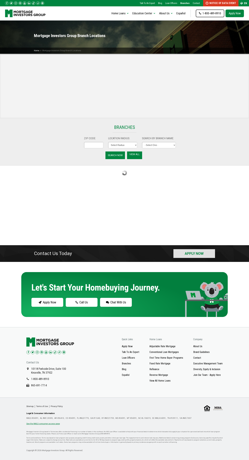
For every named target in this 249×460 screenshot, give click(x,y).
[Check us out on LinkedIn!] (29, 3)
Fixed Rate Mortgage (159, 363)
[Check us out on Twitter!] (11, 3)
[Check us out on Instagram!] (15, 3)
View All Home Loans (160, 380)
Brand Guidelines (201, 352)
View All (134, 154)
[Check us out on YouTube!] (24, 3)
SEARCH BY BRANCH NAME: (158, 138)
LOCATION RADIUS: (119, 138)
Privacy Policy (57, 406)
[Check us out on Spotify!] (64, 352)
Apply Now (235, 13)
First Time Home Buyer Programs (166, 357)
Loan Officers (171, 3)
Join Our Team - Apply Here (207, 374)
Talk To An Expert (147, 3)
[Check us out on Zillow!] (38, 3)
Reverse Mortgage (158, 374)
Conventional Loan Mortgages (164, 352)
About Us (197, 346)
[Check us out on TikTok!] (33, 3)
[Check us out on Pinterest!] (20, 3)
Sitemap (30, 406)
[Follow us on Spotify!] (42, 3)
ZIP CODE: (90, 138)
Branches (185, 3)
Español (180, 13)
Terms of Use (42, 406)
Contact (196, 3)
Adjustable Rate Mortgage (162, 346)
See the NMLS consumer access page (43, 424)
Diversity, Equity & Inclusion (206, 369)
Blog (160, 3)
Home (36, 50)
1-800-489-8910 (40, 379)
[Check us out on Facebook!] (7, 3)
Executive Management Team (208, 363)
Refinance (154, 369)
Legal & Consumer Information (40, 413)
